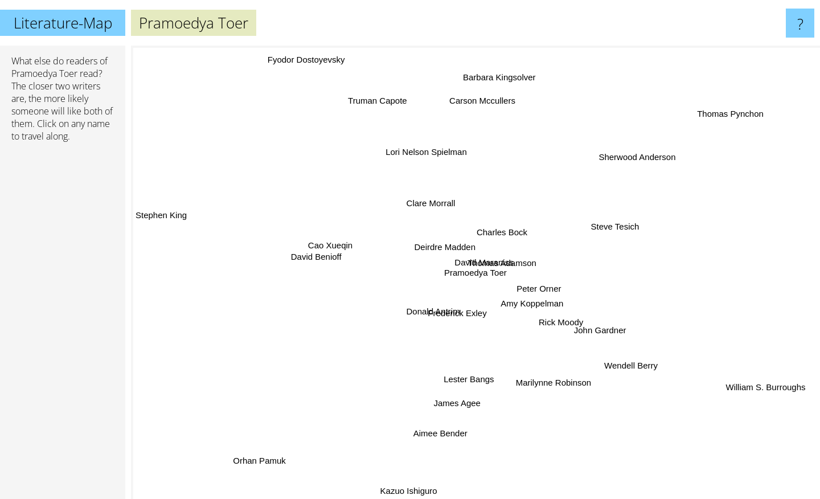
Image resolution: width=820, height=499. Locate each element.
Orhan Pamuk (266, 456)
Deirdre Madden (442, 243)
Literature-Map (63, 23)
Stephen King (161, 218)
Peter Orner (548, 292)
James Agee (454, 410)
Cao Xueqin (328, 242)
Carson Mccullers (482, 104)
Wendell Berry (624, 362)
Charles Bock (502, 229)
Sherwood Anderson (634, 163)
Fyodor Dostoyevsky (307, 56)
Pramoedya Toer (44, 73)
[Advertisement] (63, 325)
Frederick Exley (453, 317)
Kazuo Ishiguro (412, 489)
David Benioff (324, 257)
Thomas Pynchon (731, 112)
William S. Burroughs (763, 390)
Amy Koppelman (531, 303)
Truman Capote (373, 102)
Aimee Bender (444, 429)
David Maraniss (485, 262)
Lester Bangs (466, 385)
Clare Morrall (429, 203)
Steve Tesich (613, 225)
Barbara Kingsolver (499, 78)
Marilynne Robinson (553, 385)
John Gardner (597, 328)
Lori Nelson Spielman (426, 151)
